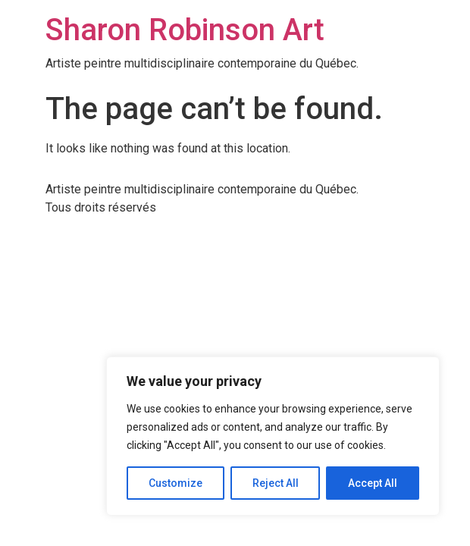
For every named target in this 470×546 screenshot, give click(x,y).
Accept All (372, 483)
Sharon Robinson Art (184, 30)
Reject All (275, 483)
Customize (175, 483)
